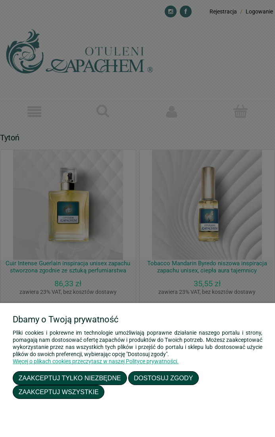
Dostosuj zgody (163, 377)
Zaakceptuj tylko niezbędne (70, 377)
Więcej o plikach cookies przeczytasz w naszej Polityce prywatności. (96, 361)
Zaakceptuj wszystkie (59, 391)
